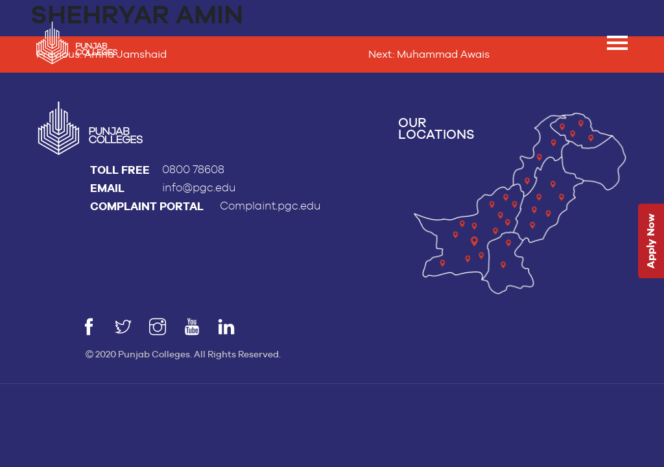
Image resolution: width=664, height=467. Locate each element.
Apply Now (651, 241)
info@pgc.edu (199, 187)
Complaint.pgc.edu (270, 205)
